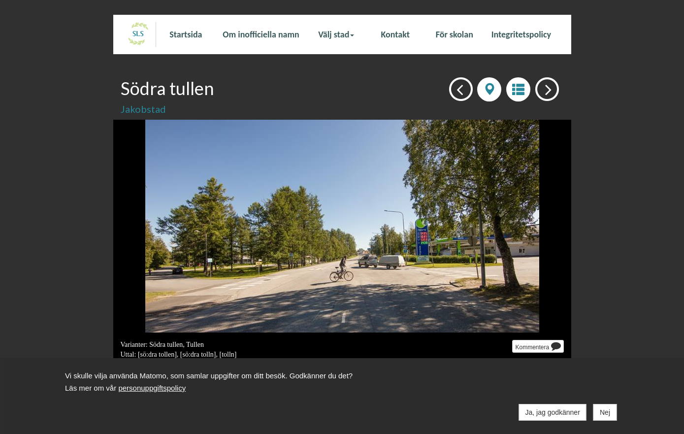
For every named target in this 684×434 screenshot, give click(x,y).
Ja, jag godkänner (552, 412)
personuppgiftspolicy (152, 388)
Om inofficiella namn (261, 34)
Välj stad (336, 34)
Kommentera (537, 346)
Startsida (185, 34)
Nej (605, 412)
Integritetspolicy (521, 34)
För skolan (454, 34)
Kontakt (395, 34)
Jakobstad (143, 109)
